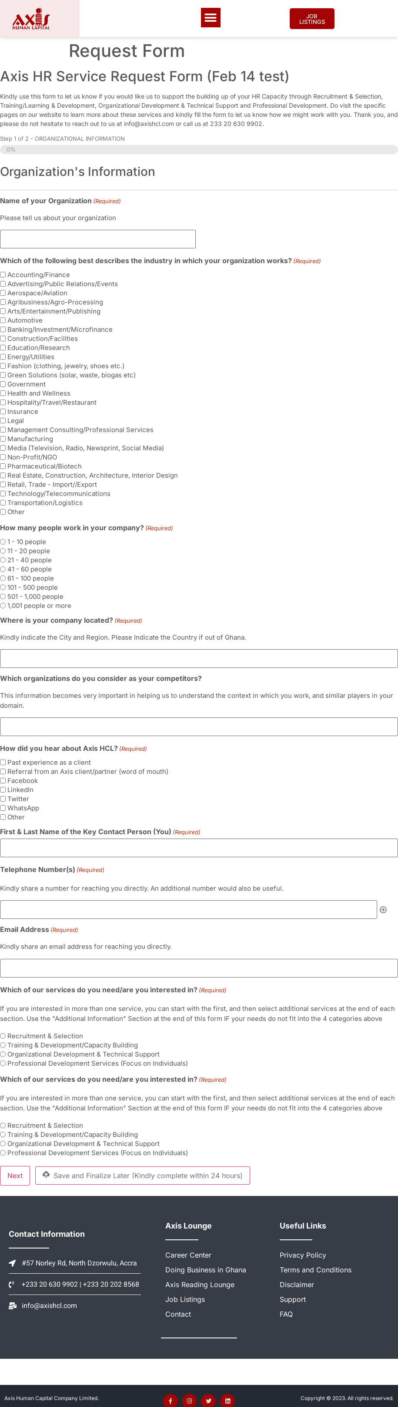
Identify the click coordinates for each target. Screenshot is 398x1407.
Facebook (22, 777)
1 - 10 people (26, 540)
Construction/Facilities (42, 337)
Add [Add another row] (383, 904)
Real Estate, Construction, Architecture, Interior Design (92, 474)
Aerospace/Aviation (37, 291)
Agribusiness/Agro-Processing (55, 300)
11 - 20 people (28, 549)
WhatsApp (23, 804)
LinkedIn (20, 786)
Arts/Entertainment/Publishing (53, 310)
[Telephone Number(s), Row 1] (188, 905)
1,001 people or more (39, 604)
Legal (15, 419)
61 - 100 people (30, 577)
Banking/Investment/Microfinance (60, 328)
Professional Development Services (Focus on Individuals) (97, 1056)
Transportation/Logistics (45, 501)
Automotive (25, 319)
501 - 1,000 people (35, 595)
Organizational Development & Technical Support (83, 1047)
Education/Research (38, 346)
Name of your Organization (60, 200)
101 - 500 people (32, 586)
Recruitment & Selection (45, 1029)
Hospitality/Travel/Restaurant (52, 401)
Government (26, 383)
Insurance (22, 410)
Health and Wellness (38, 392)
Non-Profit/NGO (32, 455)
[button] (211, 17)
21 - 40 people (29, 558)
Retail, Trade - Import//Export (52, 483)
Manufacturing (30, 437)
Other (16, 510)
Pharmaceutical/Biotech (44, 465)
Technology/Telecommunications (58, 492)
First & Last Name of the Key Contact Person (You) (100, 828)
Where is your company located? (71, 618)
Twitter (18, 795)
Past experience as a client (49, 759)
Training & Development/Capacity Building (72, 1038)
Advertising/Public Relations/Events (62, 282)
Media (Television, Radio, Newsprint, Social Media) (85, 446)
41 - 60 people (29, 568)
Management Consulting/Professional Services (80, 428)
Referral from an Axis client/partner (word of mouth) (87, 768)
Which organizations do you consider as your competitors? (101, 676)
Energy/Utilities (30, 355)
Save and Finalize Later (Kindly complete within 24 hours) (143, 1168)
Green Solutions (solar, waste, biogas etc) (71, 373)
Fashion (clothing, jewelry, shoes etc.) (65, 364)
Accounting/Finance (38, 273)
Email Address (39, 923)
